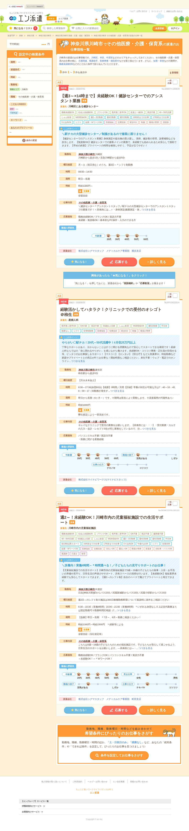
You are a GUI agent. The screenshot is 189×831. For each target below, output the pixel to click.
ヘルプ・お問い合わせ (138, 11)
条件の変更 (31, 140)
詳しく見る (158, 262)
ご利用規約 (77, 782)
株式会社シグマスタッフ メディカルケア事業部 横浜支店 (109, 250)
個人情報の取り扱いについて (54, 782)
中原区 (109, 57)
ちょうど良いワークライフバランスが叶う (26, 13)
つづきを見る (148, 209)
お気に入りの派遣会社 (87, 28)
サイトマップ (156, 11)
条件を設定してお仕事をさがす (122, 755)
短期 (155, 61)
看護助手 (93, 61)
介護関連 (82, 61)
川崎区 (94, 57)
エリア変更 (63, 18)
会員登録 (159, 28)
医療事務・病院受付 (109, 61)
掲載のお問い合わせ (174, 11)
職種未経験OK (66, 64)
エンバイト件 (35, 6)
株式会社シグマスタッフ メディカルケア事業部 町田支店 (109, 699)
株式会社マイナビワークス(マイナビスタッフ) (102, 479)
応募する (121, 262)
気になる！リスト (25, 28)
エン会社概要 (119, 782)
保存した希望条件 (56, 28)
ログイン (175, 28)
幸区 (102, 57)
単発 (162, 61)
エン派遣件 (16, 6)
